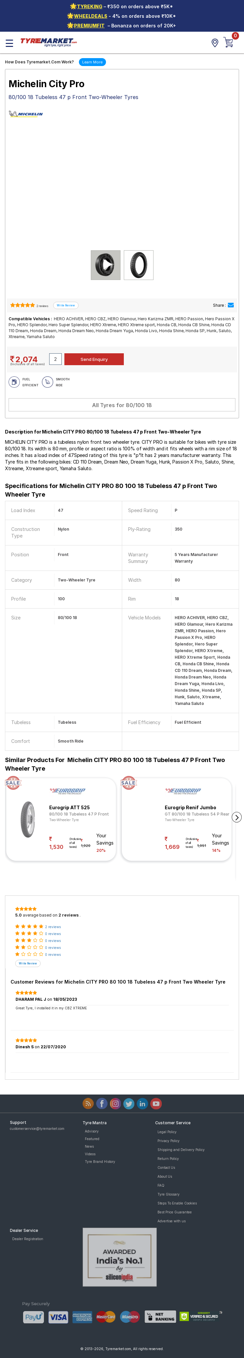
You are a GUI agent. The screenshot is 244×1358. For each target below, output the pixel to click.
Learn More (92, 62)
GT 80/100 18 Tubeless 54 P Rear (197, 814)
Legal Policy (167, 1132)
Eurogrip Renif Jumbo (190, 807)
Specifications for (111, 490)
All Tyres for (122, 405)
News (89, 1146)
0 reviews (53, 934)
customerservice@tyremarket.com (37, 1129)
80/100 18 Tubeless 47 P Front (79, 814)
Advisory (92, 1131)
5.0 (18, 915)
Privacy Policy (168, 1141)
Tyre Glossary (168, 1194)
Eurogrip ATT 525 (69, 807)
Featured (92, 1139)
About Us (164, 1176)
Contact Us (166, 1167)
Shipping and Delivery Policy (181, 1150)
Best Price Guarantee (174, 1212)
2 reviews (42, 306)
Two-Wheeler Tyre (64, 820)
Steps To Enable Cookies (177, 1203)
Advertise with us (171, 1221)
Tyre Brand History (100, 1162)
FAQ (160, 1185)
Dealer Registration (27, 1239)
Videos (90, 1154)
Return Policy (168, 1159)
